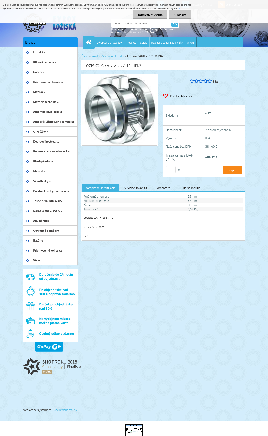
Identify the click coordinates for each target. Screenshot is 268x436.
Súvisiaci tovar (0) (135, 187)
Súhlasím (180, 14)
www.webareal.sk (65, 409)
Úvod (85, 56)
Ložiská (95, 56)
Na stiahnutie (191, 187)
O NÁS (190, 42)
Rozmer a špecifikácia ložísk (167, 42)
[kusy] (171, 169)
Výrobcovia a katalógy (109, 42)
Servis (143, 42)
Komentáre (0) (165, 187)
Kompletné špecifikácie (100, 187)
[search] (174, 23)
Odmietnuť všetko (150, 14)
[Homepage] (90, 42)
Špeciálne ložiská (113, 56)
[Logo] (50, 23)
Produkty (131, 42)
